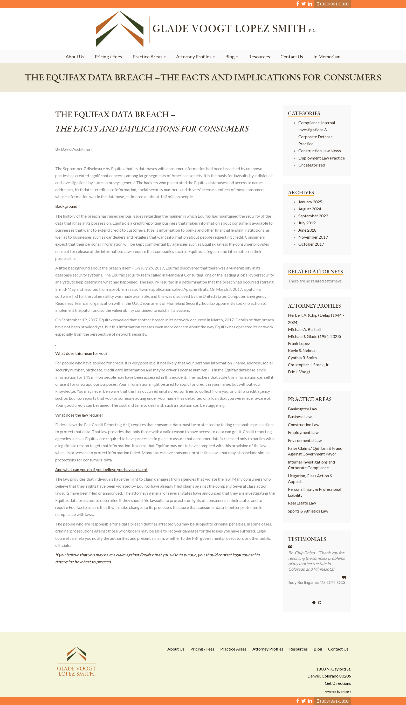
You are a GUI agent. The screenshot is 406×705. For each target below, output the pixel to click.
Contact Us (291, 56)
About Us (75, 56)
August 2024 (309, 208)
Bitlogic (346, 692)
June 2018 (307, 229)
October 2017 (311, 243)
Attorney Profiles (195, 56)
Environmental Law (305, 440)
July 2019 (306, 222)
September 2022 (313, 215)
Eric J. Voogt (299, 371)
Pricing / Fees (108, 56)
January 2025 (310, 201)
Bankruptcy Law (302, 408)
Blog (231, 56)
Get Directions (338, 683)
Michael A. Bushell (304, 329)
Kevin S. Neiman (302, 350)
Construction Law (303, 424)
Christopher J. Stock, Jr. (308, 364)
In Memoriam (326, 56)
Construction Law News (319, 150)
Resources (259, 56)
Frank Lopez (299, 343)
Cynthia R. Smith (302, 357)
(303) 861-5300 (334, 3)
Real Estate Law (302, 502)
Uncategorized (311, 164)
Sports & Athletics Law (308, 510)
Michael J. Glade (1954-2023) (314, 336)
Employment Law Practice (321, 157)
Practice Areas (149, 56)
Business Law (300, 416)
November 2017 (313, 236)
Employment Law (303, 432)
